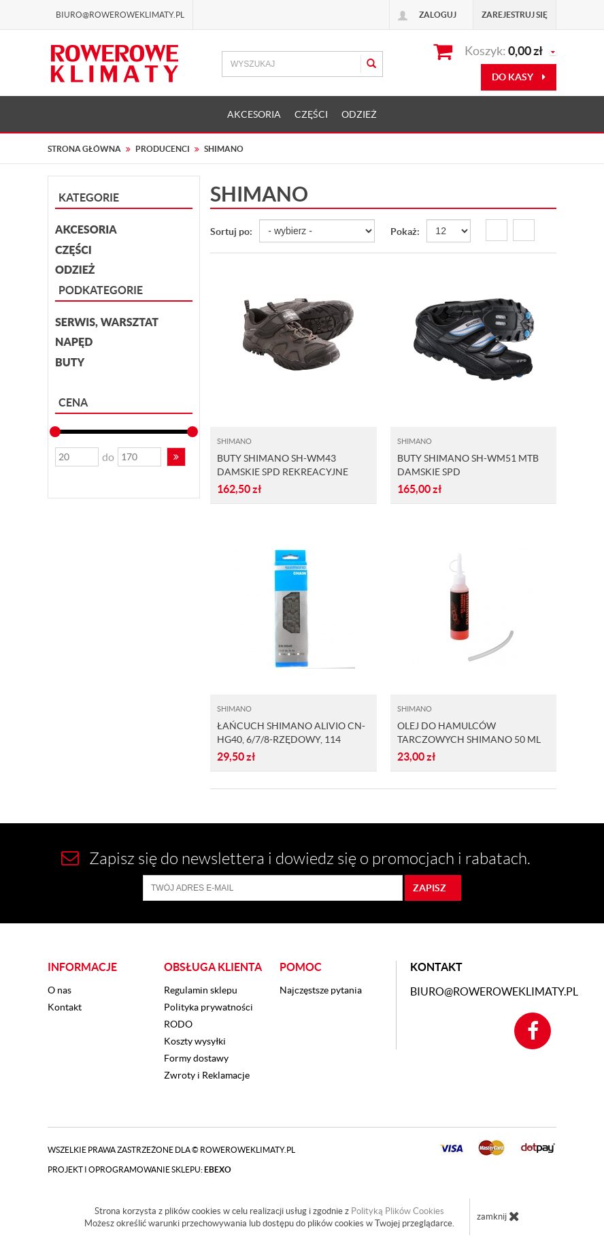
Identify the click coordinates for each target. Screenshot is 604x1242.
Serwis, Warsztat (106, 321)
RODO (178, 1024)
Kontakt (65, 1007)
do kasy (519, 76)
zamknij (498, 1216)
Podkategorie (100, 290)
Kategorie (88, 197)
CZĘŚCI (311, 114)
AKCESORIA (254, 114)
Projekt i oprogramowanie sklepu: (139, 1169)
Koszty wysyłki (195, 1041)
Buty (69, 361)
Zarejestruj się (515, 14)
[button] (176, 456)
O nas (59, 990)
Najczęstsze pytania (321, 990)
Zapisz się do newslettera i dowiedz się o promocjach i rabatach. (296, 858)
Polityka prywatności (208, 1007)
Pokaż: (405, 231)
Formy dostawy (196, 1058)
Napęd (74, 341)
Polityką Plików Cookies (397, 1211)
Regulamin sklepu (200, 990)
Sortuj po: (231, 231)
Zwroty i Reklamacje (207, 1075)
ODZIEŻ (359, 114)
